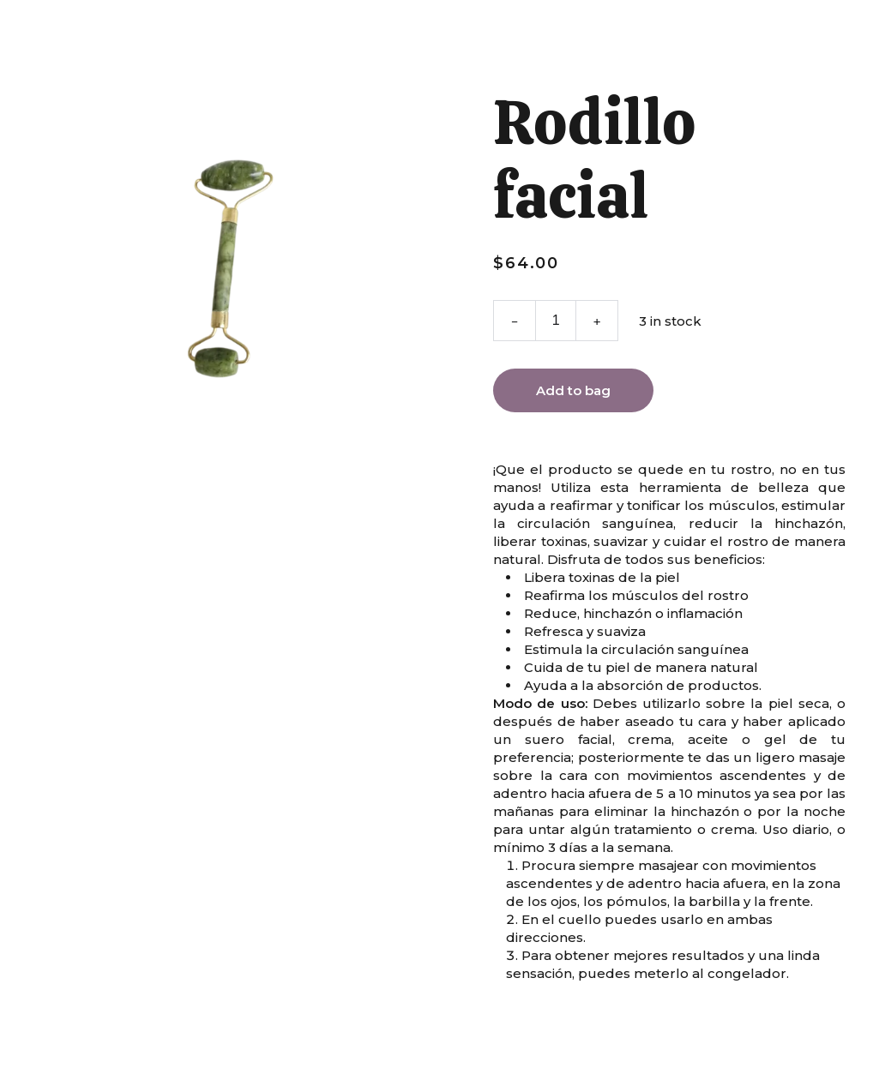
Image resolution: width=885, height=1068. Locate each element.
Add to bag (573, 390)
